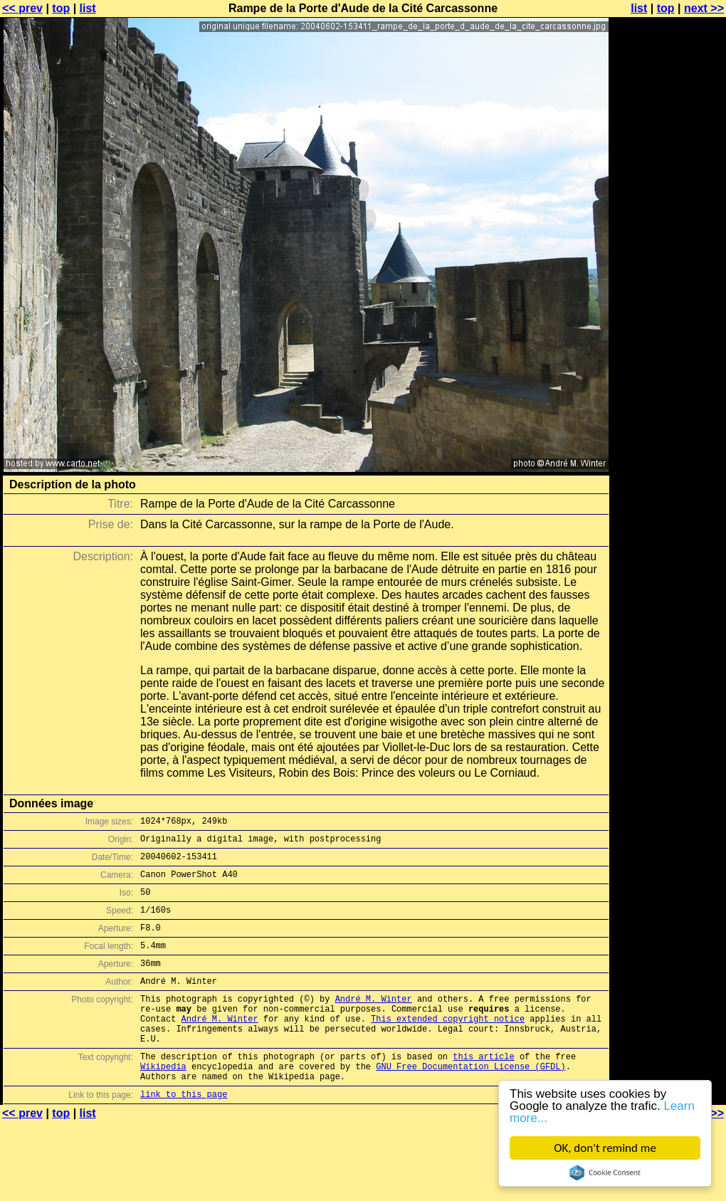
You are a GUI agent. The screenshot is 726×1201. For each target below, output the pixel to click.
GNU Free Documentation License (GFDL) (470, 1102)
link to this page (183, 1134)
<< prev (22, 8)
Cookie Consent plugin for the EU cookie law (605, 1172)
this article (483, 1090)
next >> (704, 8)
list (88, 8)
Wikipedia (163, 1102)
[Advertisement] (668, 183)
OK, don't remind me (605, 1147)
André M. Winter (373, 1022)
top (61, 8)
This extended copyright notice (448, 1046)
